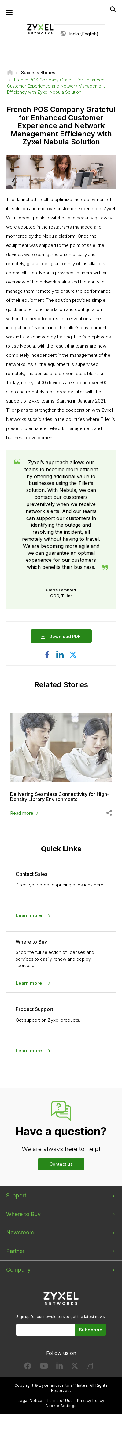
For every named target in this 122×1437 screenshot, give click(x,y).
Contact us (61, 1164)
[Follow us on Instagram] (90, 1367)
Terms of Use (59, 1400)
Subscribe (90, 1330)
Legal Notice (30, 1400)
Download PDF (66, 636)
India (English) (83, 34)
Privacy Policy (90, 1400)
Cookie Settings (60, 1405)
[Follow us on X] (74, 1367)
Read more (21, 813)
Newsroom (20, 1232)
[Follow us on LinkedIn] (59, 1367)
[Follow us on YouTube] (44, 1367)
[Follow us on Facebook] (27, 1367)
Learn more (29, 915)
